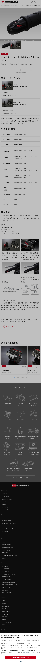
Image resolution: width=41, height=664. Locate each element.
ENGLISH (20, 661)
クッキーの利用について (28, 652)
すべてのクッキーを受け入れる (20, 657)
